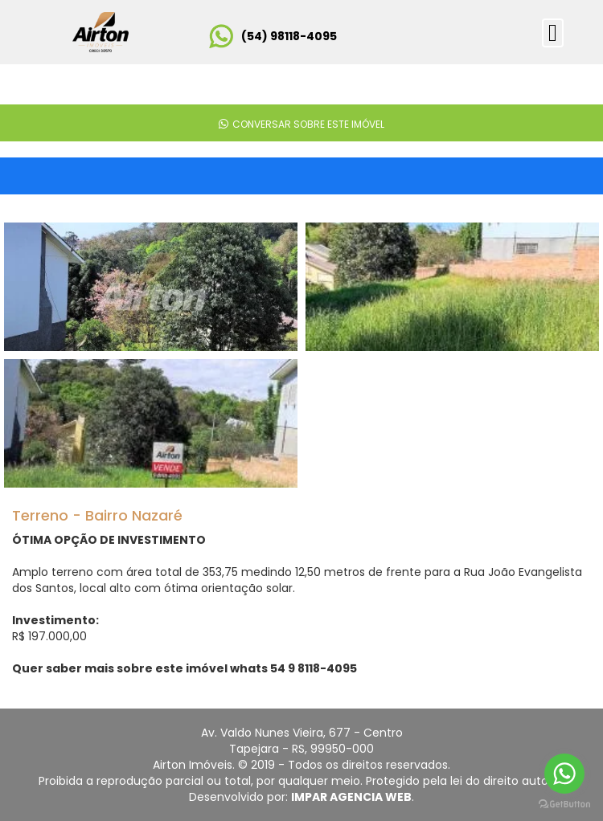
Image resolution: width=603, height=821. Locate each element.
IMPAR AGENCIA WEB (351, 797)
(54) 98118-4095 (289, 36)
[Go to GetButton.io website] (564, 804)
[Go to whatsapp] (564, 774)
